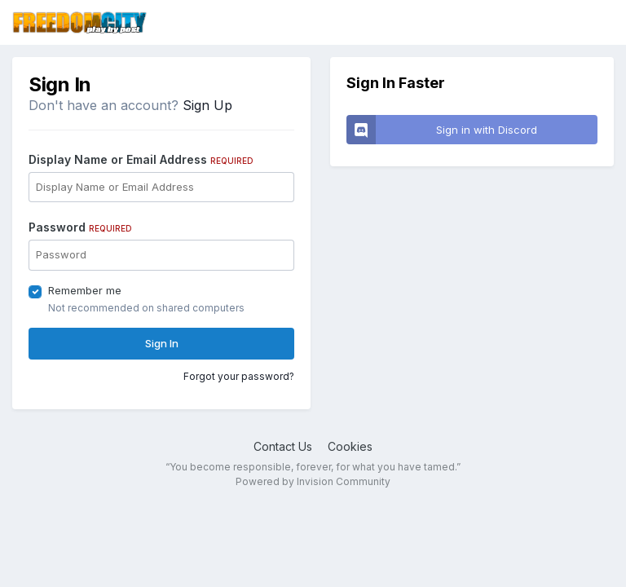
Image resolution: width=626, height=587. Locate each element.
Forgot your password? (238, 376)
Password (80, 227)
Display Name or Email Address (141, 159)
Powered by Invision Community (313, 481)
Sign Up (207, 105)
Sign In (162, 343)
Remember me (84, 290)
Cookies (350, 446)
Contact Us (282, 446)
